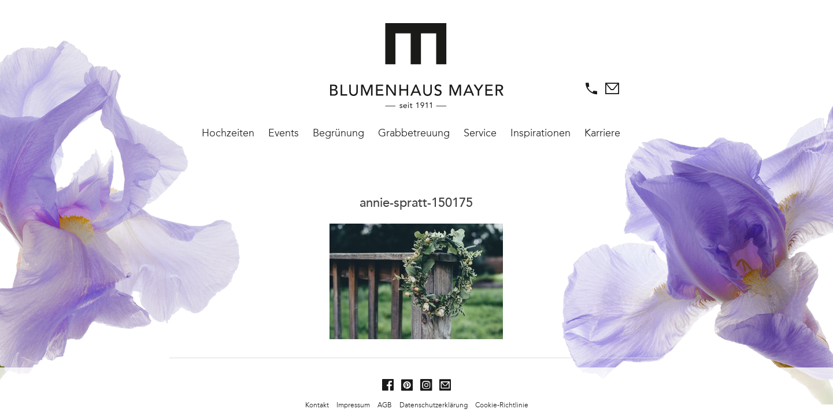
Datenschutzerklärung (433, 405)
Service (480, 133)
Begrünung (338, 133)
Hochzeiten (228, 133)
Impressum (353, 405)
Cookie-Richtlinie (501, 405)
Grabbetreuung (414, 133)
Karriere (602, 133)
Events (283, 133)
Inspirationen (540, 133)
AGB (384, 405)
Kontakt (317, 405)
